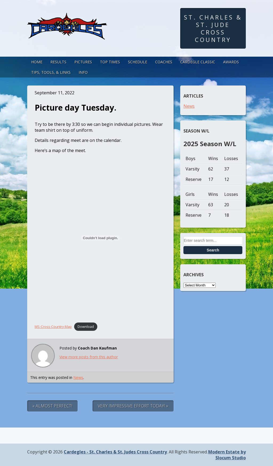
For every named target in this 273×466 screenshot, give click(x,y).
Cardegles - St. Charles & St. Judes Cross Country (115, 452)
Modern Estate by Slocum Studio (227, 455)
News (78, 377)
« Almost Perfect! (52, 406)
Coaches (163, 61)
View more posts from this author (88, 356)
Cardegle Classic (197, 61)
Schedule (137, 61)
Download (86, 326)
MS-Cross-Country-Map (53, 326)
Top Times (110, 61)
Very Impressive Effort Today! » (133, 406)
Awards (231, 61)
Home (36, 61)
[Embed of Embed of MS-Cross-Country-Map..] (100, 238)
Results (58, 61)
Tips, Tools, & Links (51, 72)
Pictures (83, 61)
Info (83, 72)
